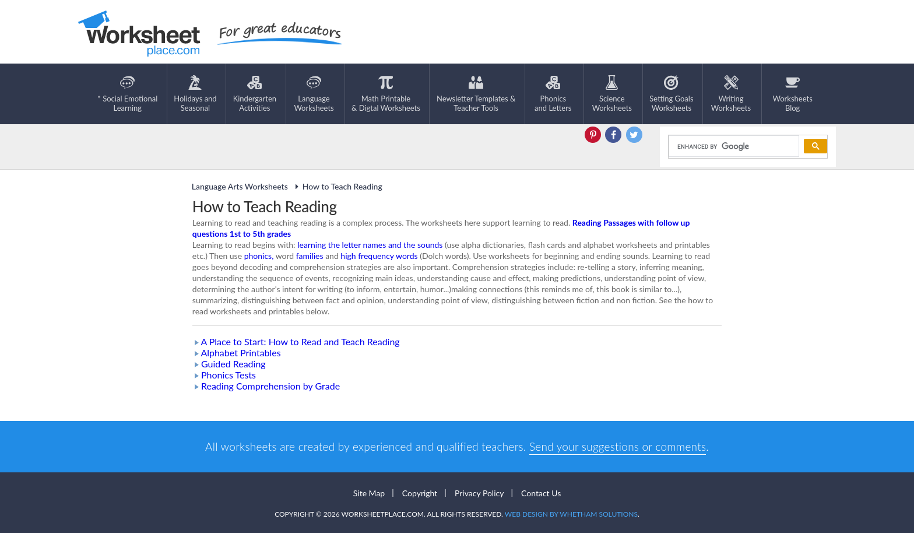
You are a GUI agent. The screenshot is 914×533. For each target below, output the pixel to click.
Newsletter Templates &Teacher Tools (476, 94)
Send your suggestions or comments (617, 446)
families (310, 256)
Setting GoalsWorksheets (671, 94)
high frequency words (378, 256)
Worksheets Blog (792, 94)
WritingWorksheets (731, 94)
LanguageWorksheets (313, 94)
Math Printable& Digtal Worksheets (385, 94)
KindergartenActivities (254, 94)
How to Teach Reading (337, 186)
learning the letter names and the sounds (369, 245)
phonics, (259, 256)
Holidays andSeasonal (195, 94)
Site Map (369, 493)
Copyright (420, 493)
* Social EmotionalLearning (127, 94)
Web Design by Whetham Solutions (571, 514)
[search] (733, 146)
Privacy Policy (479, 493)
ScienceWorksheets (612, 94)
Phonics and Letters (553, 94)
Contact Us (541, 493)
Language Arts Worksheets (240, 186)
